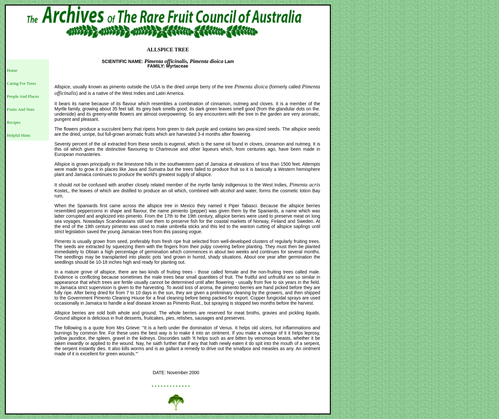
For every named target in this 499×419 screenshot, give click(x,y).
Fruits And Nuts (20, 109)
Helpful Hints (18, 135)
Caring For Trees (21, 83)
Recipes (13, 122)
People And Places (23, 96)
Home (12, 70)
